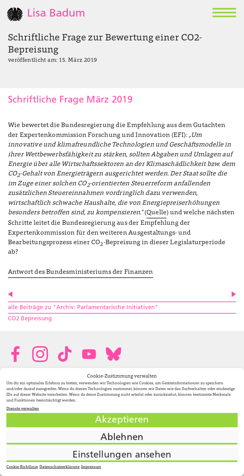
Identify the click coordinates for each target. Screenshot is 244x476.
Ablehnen (121, 437)
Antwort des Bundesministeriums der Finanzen (80, 272)
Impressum (91, 467)
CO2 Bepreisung (30, 319)
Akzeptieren (122, 420)
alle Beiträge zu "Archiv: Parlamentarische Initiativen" (83, 308)
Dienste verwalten (22, 409)
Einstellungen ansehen (121, 455)
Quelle (156, 213)
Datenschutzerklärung (59, 467)
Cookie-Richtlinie (22, 467)
